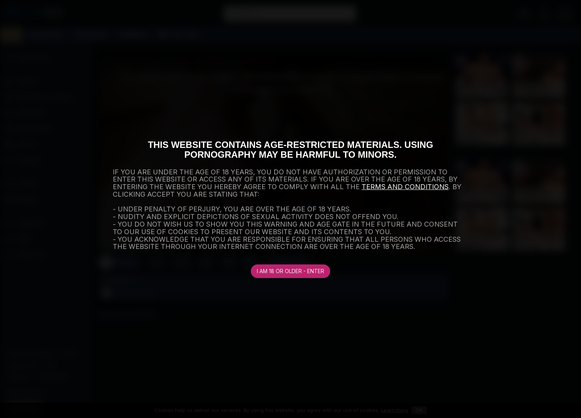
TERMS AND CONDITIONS (405, 187)
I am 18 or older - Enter (290, 271)
